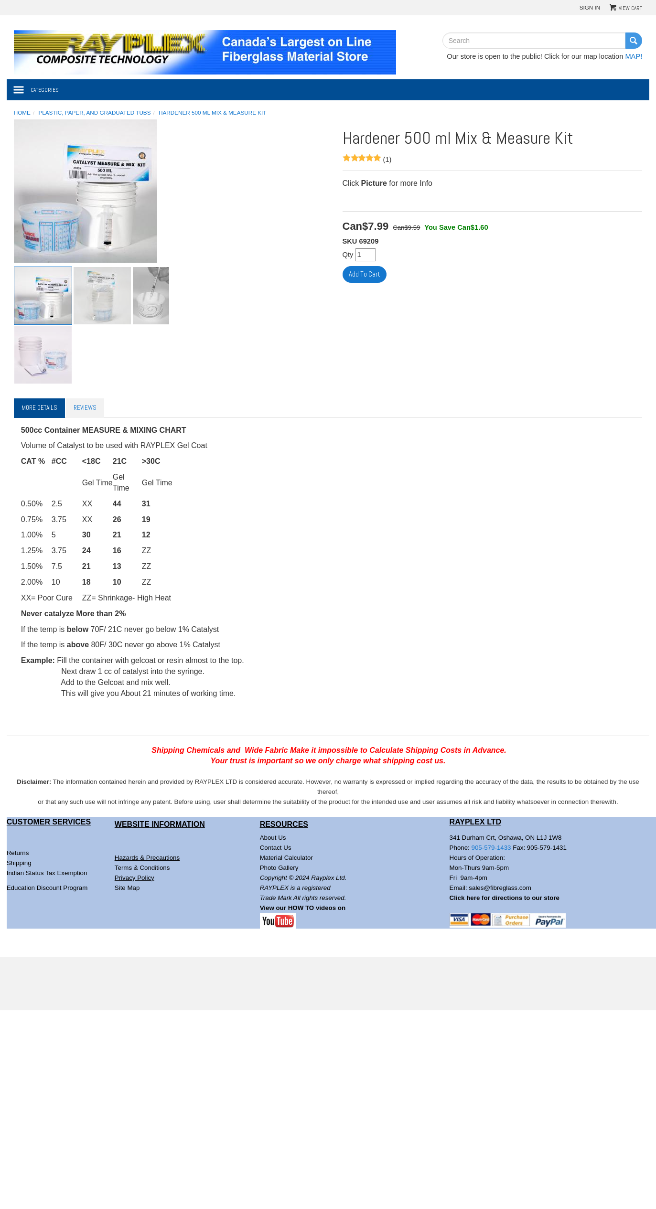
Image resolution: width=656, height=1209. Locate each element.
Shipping (19, 863)
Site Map (127, 887)
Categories (45, 89)
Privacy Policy (134, 877)
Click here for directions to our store (504, 897)
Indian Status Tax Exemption (47, 873)
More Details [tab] (39, 408)
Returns (18, 852)
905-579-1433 (491, 847)
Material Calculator (286, 857)
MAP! (633, 56)
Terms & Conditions (142, 867)
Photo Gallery (279, 867)
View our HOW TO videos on (303, 907)
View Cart (630, 8)
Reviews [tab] (85, 408)
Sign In (590, 7)
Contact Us (275, 847)
